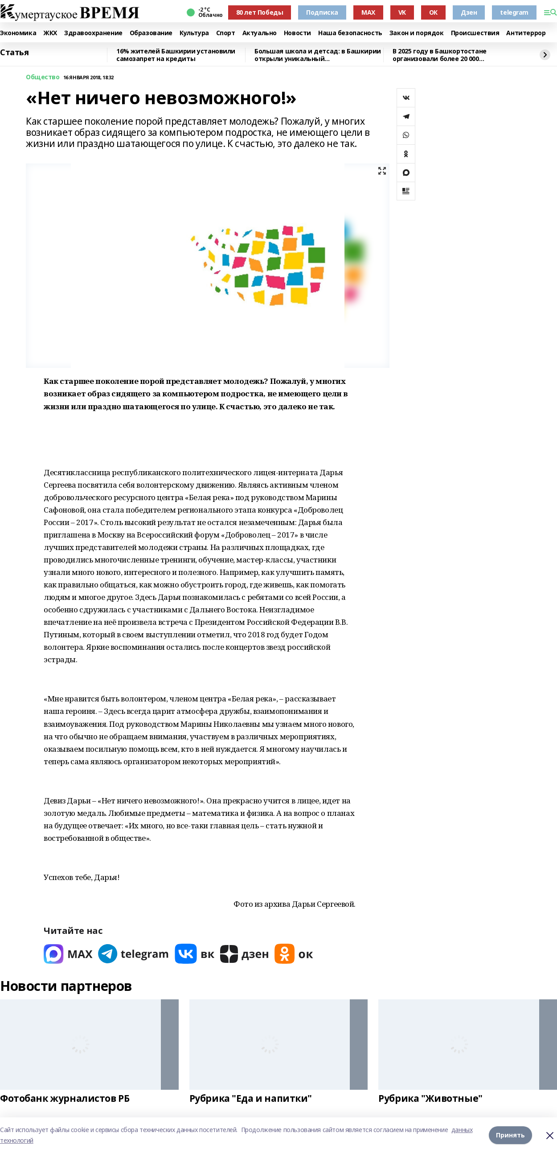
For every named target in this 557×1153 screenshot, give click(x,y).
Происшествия (475, 33)
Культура (194, 33)
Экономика (18, 33)
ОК (433, 12)
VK (402, 12)
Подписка (322, 12)
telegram (514, 12)
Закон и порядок (416, 33)
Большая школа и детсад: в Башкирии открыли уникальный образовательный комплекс (317, 55)
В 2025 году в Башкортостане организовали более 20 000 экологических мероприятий (440, 55)
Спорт (225, 33)
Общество (43, 77)
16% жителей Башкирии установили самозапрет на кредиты (175, 55)
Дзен (469, 12)
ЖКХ (50, 33)
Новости (297, 33)
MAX (368, 12)
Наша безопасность (350, 33)
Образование (151, 33)
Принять (510, 1135)
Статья (14, 52)
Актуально (259, 33)
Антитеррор (525, 33)
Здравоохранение (93, 33)
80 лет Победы (259, 12)
